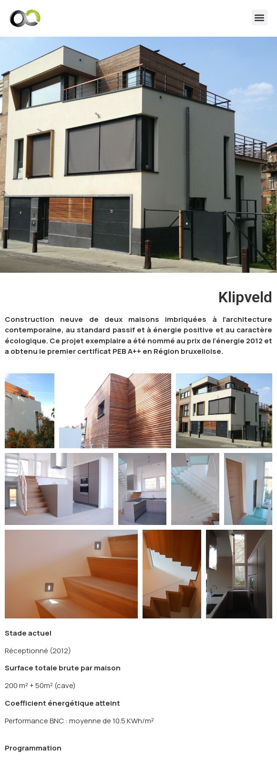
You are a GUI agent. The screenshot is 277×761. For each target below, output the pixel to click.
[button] (259, 17)
